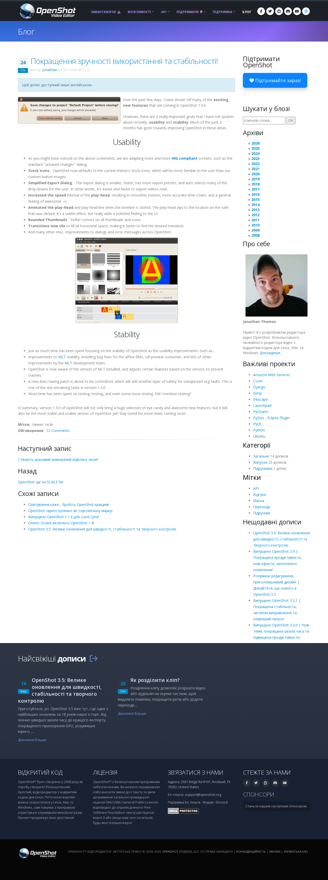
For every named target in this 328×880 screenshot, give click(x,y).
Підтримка (222, 12)
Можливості (139, 12)
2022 (255, 163)
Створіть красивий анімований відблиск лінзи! (58, 459)
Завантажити (105, 12)
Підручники (262, 468)
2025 (255, 148)
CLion (258, 380)
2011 (255, 220)
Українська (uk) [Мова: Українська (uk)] (296, 851)
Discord (222, 802)
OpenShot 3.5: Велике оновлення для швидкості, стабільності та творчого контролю (102, 529)
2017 (255, 189)
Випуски (260, 462)
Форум (208, 802)
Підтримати (189, 12)
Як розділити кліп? (155, 680)
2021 (255, 168)
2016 (255, 194)
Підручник (261, 512)
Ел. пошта (192, 802)
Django (259, 387)
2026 (255, 143)
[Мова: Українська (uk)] (306, 11)
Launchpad (262, 405)
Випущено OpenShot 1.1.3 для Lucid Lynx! (63, 516)
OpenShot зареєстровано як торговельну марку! (70, 510)
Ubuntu (259, 436)
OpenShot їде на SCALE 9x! (40, 482)
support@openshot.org (203, 794)
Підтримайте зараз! (275, 80)
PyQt (257, 423)
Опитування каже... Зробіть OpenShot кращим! (68, 504)
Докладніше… (271, 352)
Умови (274, 851)
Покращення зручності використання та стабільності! (124, 61)
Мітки (252, 477)
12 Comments (58, 430)
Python (259, 430)
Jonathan (49, 69)
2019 (255, 179)
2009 (255, 230)
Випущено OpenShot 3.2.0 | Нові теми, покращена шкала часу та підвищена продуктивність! (281, 631)
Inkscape (260, 399)
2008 (255, 235)
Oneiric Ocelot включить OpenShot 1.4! (61, 522)
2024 (255, 153)
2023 (255, 158)
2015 (255, 199)
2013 (255, 209)
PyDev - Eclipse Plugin (271, 417)
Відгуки (259, 494)
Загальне (261, 456)
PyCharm (260, 411)
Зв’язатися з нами (195, 772)
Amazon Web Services (271, 374)
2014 (255, 204)
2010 (255, 225)
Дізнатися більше (32, 740)
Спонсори (258, 794)
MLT (62, 356)
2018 (255, 184)
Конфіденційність (251, 851)
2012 (255, 214)
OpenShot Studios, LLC (180, 851)
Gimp (257, 393)
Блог (246, 12)
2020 (255, 173)
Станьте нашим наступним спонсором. (276, 806)
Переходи (261, 506)
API (163, 12)
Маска (258, 500)
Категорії (257, 445)
